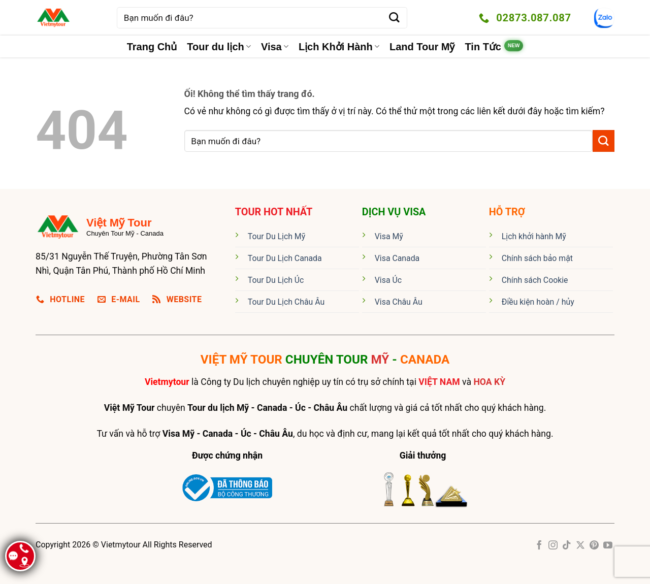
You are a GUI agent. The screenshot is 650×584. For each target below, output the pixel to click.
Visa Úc (388, 280)
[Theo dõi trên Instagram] (553, 546)
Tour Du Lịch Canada (285, 258)
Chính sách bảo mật (537, 258)
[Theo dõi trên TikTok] (566, 546)
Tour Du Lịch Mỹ (276, 236)
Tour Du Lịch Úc (276, 280)
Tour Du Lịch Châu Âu (286, 302)
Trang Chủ (152, 46)
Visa (274, 46)
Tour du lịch (219, 46)
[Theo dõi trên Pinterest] (594, 546)
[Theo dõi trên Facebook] (539, 546)
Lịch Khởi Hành (339, 46)
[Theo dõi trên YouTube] (607, 546)
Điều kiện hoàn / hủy (538, 302)
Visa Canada (397, 258)
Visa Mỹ (389, 236)
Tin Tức (483, 46)
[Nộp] (394, 18)
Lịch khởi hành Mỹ (534, 236)
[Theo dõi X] (580, 546)
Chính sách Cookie (535, 280)
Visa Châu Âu (398, 302)
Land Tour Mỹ (422, 46)
